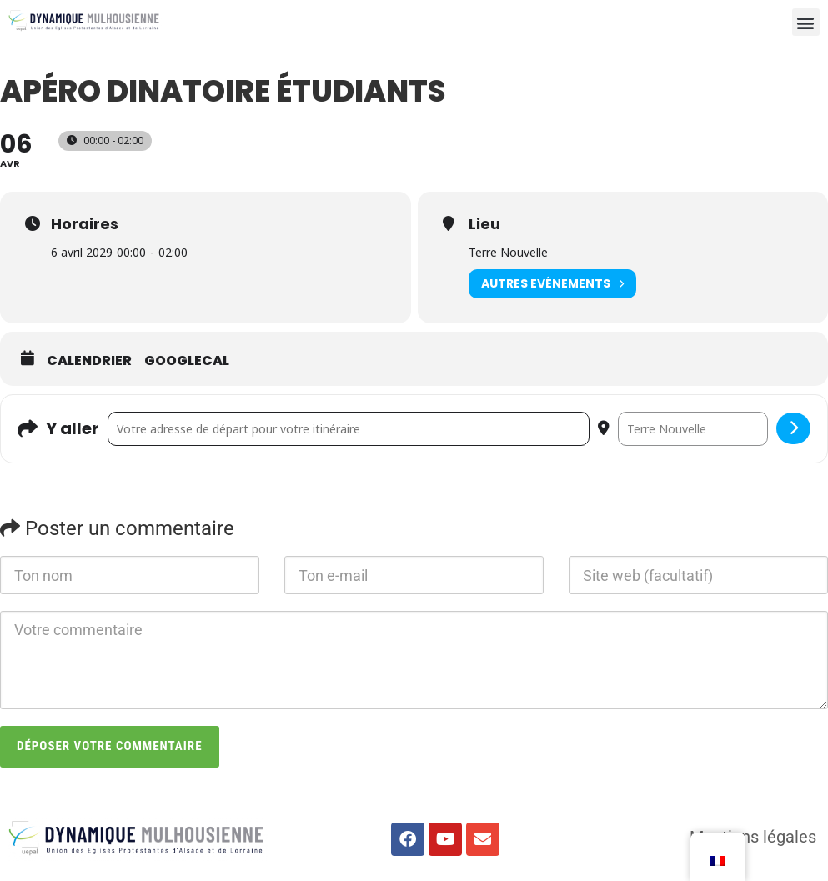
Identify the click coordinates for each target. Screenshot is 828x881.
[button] (806, 22)
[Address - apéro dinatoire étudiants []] (349, 429)
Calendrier (89, 361)
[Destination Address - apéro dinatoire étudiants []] (693, 429)
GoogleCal (186, 361)
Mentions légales (753, 837)
